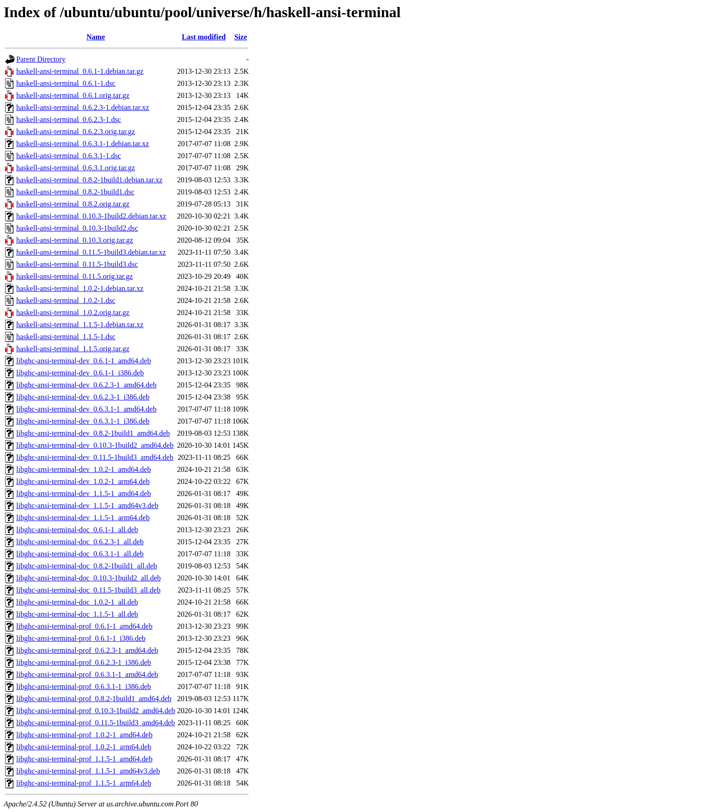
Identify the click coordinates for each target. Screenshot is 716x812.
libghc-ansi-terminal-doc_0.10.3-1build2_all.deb (88, 578)
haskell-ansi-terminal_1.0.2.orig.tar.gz (72, 312)
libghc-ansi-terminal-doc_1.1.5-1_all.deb (77, 614)
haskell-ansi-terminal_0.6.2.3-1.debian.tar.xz (82, 107)
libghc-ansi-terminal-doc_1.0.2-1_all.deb (77, 602)
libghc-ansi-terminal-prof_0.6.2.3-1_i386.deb (83, 662)
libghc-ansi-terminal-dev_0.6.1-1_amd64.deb (83, 361)
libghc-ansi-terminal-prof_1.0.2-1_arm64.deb (83, 747)
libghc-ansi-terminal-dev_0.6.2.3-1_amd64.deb (86, 385)
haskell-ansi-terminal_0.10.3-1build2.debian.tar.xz (91, 216)
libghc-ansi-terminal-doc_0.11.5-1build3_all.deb (88, 590)
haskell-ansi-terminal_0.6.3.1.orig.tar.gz (75, 168)
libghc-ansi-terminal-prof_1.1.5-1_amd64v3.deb (88, 771)
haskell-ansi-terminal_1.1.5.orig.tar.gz (72, 349)
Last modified (204, 37)
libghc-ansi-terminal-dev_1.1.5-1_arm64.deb (82, 518)
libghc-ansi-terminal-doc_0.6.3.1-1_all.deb (80, 554)
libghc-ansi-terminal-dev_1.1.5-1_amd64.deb (83, 493)
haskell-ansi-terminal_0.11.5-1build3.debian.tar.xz (91, 252)
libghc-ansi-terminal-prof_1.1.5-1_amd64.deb (84, 759)
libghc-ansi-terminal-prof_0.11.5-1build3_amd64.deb (95, 723)
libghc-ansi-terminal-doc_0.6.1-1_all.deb (77, 530)
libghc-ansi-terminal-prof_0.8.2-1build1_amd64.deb (94, 698)
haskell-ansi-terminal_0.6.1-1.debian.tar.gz (79, 71)
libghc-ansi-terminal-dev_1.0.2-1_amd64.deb (83, 469)
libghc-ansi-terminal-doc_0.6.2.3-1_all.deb (80, 542)
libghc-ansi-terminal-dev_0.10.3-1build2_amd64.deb (95, 445)
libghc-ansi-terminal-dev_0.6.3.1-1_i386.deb (82, 421)
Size (240, 37)
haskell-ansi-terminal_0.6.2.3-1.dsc (68, 119)
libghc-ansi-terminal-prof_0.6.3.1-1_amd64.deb (87, 674)
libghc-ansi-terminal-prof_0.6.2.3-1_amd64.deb (87, 650)
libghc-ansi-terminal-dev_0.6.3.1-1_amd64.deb (86, 409)
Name (95, 37)
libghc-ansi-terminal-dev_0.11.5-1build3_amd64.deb (94, 457)
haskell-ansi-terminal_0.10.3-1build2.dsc (77, 228)
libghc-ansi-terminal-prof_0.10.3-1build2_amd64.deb (95, 711)
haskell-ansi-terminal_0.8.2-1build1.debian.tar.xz (89, 180)
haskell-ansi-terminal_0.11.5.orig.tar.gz (74, 276)
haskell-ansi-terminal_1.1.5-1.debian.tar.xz (79, 325)
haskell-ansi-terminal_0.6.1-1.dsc (66, 83)
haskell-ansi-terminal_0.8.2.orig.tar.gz (72, 204)
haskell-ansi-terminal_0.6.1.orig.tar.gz (72, 95)
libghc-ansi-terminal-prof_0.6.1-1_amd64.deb (84, 626)
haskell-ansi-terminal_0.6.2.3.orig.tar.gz (75, 131)
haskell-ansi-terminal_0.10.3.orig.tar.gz (74, 240)
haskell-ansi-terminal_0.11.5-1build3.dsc (77, 264)
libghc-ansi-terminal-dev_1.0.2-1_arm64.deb (82, 481)
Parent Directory (40, 59)
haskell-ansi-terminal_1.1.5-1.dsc (66, 337)
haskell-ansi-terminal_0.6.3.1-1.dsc (68, 156)
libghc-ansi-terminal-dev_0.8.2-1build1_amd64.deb (93, 433)
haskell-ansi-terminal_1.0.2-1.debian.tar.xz (79, 288)
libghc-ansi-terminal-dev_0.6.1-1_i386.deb (80, 373)
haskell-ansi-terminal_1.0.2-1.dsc (66, 300)
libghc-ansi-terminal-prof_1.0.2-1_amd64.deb (84, 735)
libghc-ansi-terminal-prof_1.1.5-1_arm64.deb (83, 783)
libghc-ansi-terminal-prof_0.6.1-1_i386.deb (81, 638)
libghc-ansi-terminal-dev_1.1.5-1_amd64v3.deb (87, 505)
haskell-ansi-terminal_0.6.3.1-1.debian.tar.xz (82, 144)
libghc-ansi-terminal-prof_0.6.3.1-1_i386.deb (83, 686)
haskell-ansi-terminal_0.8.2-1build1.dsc (75, 192)
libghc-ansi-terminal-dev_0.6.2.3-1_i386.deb (82, 397)
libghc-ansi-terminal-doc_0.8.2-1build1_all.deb (86, 566)
